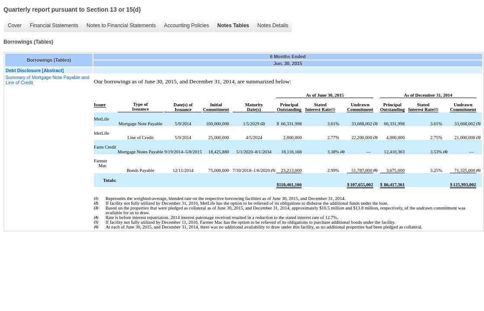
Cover (15, 25)
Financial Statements (54, 25)
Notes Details (272, 25)
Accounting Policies (186, 25)
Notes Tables (233, 25)
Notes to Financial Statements (121, 25)
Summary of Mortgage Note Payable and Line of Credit (47, 80)
